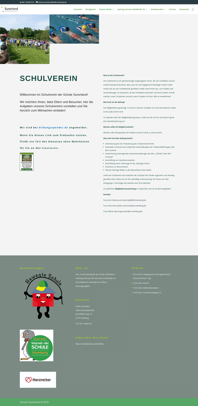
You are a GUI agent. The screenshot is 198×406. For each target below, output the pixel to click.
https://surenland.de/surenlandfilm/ (90, 344)
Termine (172, 9)
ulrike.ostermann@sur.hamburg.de (132, 202)
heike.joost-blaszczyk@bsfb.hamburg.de (129, 196)
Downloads (184, 9)
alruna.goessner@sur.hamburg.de (128, 208)
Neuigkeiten (90, 9)
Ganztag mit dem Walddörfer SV (131, 9)
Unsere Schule (105, 9)
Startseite (78, 9)
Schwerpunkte (157, 9)
